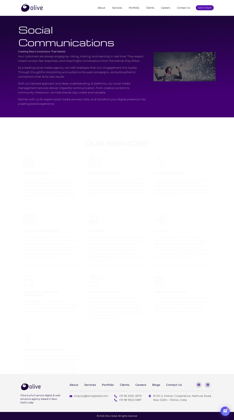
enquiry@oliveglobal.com (89, 396)
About (101, 7)
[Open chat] (225, 411)
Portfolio (134, 7)
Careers (165, 7)
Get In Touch (204, 7)
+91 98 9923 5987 (127, 400)
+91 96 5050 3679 (128, 396)
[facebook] (199, 385)
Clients (150, 7)
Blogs (156, 385)
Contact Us (183, 7)
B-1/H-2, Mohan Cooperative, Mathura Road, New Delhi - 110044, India (180, 398)
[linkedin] (208, 385)
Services (117, 7)
